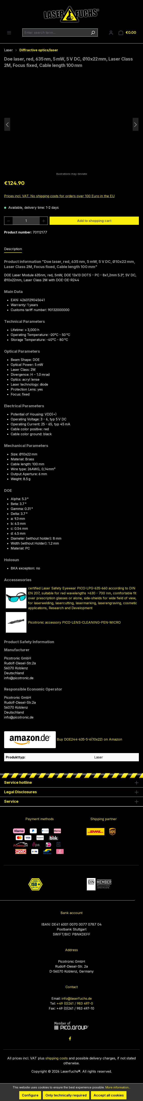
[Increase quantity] (43, 221)
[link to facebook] (70, 1038)
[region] (71, 124)
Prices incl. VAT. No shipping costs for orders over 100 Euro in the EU (59, 196)
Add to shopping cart (94, 221)
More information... (117, 1087)
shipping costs (56, 1058)
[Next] (135, 124)
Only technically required (66, 1095)
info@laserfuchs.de (77, 998)
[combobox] (55, 32)
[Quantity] (26, 221)
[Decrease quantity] (8, 221)
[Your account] (111, 32)
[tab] (13, 249)
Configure (30, 1095)
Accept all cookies (109, 1095)
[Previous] (7, 124)
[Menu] (9, 32)
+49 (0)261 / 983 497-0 (75, 1003)
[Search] (93, 32)
